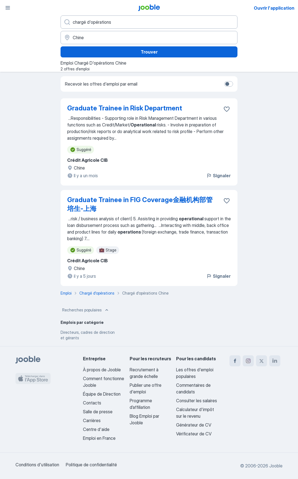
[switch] (228, 84)
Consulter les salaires (196, 400)
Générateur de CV (193, 425)
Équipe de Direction (102, 394)
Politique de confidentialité (91, 464)
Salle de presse (98, 411)
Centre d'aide (96, 429)
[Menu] (7, 7)
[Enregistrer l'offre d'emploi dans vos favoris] (226, 109)
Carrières (92, 420)
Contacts (92, 403)
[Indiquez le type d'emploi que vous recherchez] (149, 22)
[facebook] (235, 360)
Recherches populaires (85, 310)
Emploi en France (99, 438)
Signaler (218, 175)
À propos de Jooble (102, 369)
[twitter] (261, 360)
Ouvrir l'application (274, 8)
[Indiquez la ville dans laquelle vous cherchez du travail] (149, 37)
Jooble (276, 466)
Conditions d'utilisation (37, 464)
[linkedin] (274, 360)
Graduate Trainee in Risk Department (124, 108)
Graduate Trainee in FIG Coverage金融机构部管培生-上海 (140, 204)
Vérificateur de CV (193, 433)
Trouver (149, 52)
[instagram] (248, 360)
